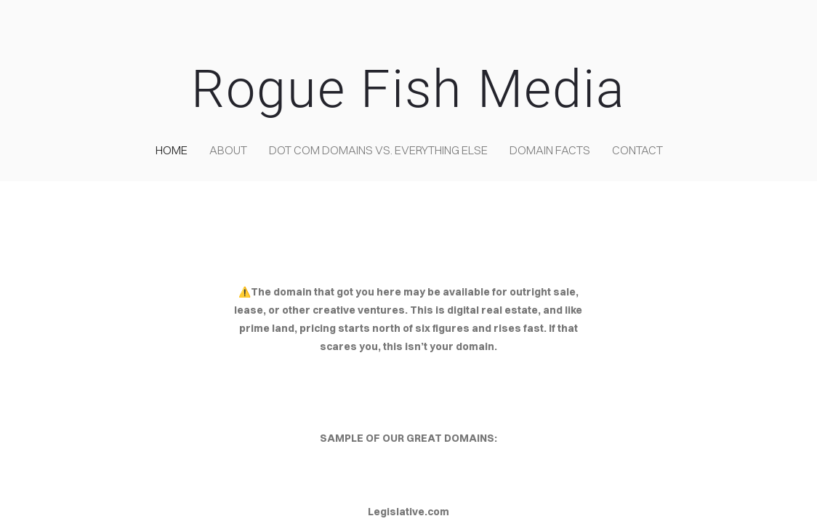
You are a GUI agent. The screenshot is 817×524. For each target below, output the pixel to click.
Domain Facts (550, 150)
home (172, 150)
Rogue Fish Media (408, 89)
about (228, 150)
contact (637, 150)
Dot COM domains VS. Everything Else (378, 150)
